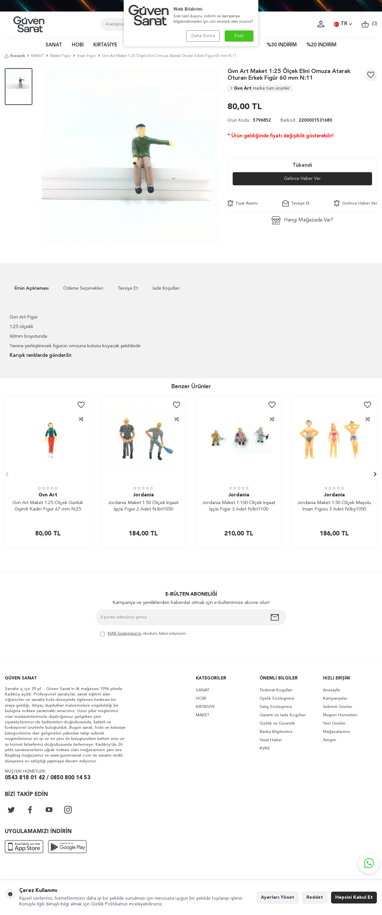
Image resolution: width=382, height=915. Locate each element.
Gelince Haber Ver (302, 178)
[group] (130, 156)
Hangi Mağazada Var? (302, 220)
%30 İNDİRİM (282, 45)
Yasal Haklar (271, 740)
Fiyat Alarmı (243, 203)
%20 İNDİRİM (321, 45)
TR (343, 24)
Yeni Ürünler (334, 723)
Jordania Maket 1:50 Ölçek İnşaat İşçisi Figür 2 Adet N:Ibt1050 (143, 506)
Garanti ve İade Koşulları (283, 715)
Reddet (314, 897)
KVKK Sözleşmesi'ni (124, 634)
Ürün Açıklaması (31, 288)
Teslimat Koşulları (276, 690)
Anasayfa (15, 56)
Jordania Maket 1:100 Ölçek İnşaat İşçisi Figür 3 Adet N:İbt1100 (238, 506)
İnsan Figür (86, 56)
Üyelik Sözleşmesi (277, 698)
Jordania (143, 495)
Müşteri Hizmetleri (340, 715)
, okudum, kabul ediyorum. (143, 634)
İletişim (329, 740)
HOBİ (78, 45)
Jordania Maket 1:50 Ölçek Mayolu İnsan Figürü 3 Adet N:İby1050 (334, 506)
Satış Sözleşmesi (276, 707)
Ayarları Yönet (277, 897)
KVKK (265, 748)
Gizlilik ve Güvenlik (277, 723)
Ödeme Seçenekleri (83, 288)
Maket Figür (60, 56)
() (369, 24)
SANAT (54, 45)
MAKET (37, 56)
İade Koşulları (166, 288)
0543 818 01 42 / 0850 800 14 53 (47, 778)
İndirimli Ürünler (337, 707)
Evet (239, 36)
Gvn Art (260, 88)
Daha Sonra (203, 36)
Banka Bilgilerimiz (276, 732)
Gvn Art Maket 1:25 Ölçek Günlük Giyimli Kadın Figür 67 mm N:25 (47, 506)
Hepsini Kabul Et (354, 897)
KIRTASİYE (105, 45)
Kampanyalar (335, 698)
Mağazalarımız (336, 732)
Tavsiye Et (296, 203)
